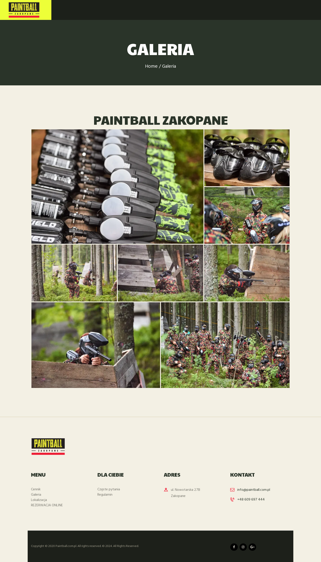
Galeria (36, 495)
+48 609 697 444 (251, 500)
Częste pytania (108, 489)
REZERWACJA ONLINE (47, 505)
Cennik (36, 489)
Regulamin (104, 495)
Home (151, 66)
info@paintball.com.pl (253, 490)
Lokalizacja (39, 500)
